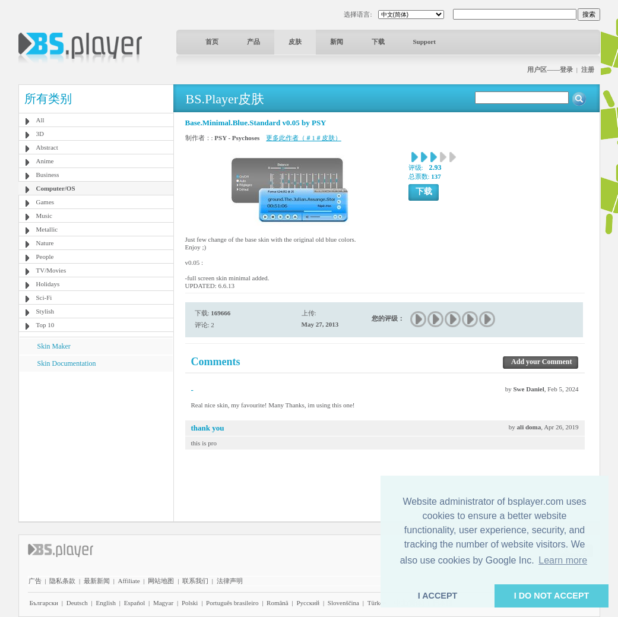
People (45, 256)
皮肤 (295, 41)
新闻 (336, 41)
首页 (211, 41)
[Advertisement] (95, 446)
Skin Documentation (66, 363)
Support (424, 41)
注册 (587, 69)
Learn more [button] (562, 560)
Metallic (47, 229)
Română (278, 602)
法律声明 (230, 580)
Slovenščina (343, 602)
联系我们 (195, 580)
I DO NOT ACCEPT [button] (552, 595)
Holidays (48, 283)
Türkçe (376, 602)
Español (134, 602)
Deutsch (77, 602)
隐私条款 (62, 580)
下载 (378, 41)
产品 (253, 41)
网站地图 (161, 580)
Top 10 (45, 324)
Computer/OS (55, 188)
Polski (190, 602)
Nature (45, 242)
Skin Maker (54, 346)
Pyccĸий (307, 602)
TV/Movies (51, 270)
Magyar (163, 602)
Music (44, 215)
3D (40, 133)
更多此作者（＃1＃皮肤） (303, 137)
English (106, 602)
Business (47, 174)
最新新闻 (97, 580)
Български (44, 602)
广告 (35, 580)
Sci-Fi (44, 297)
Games (45, 201)
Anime (45, 160)
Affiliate (129, 580)
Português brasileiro (232, 602)
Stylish (45, 311)
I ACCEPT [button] (438, 595)
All (40, 120)
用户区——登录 (550, 69)
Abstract (47, 147)
